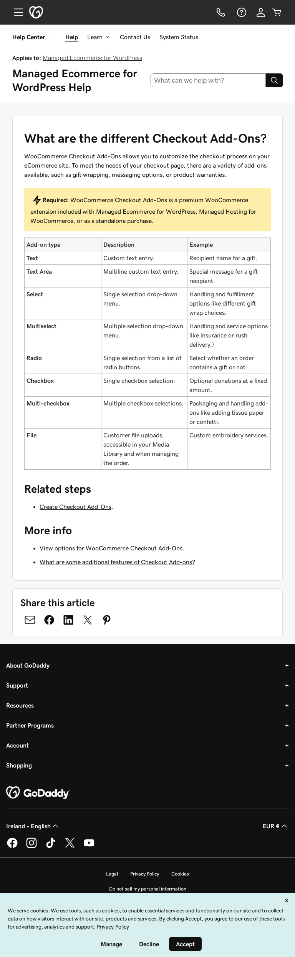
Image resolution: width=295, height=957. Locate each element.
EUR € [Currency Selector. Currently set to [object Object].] (275, 826)
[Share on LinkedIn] (68, 620)
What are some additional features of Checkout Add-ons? (117, 562)
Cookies (180, 873)
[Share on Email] (30, 620)
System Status (178, 37)
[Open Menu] (15, 12)
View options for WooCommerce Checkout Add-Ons (111, 548)
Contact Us (135, 37)
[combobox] (208, 80)
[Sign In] (261, 12)
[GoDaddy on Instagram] (31, 847)
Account (17, 745)
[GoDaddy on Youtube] (89, 847)
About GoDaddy (28, 665)
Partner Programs (30, 725)
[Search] (274, 80)
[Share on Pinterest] (106, 620)
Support (17, 685)
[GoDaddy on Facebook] (12, 847)
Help (71, 37)
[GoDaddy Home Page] (38, 792)
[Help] (240, 12)
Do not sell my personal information (147, 888)
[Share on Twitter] (87, 620)
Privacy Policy (144, 873)
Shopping (19, 765)
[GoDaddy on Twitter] (70, 847)
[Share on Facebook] (49, 620)
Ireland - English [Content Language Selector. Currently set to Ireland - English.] (33, 826)
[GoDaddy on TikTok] (51, 847)
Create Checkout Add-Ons (75, 506)
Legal (112, 873)
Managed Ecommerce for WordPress (92, 58)
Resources (20, 705)
